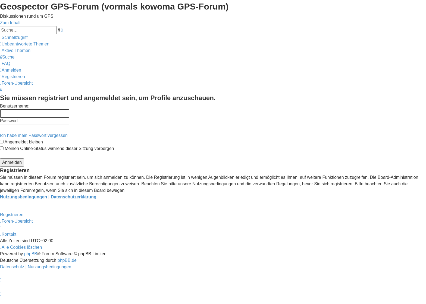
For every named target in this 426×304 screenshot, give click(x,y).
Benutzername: (15, 106)
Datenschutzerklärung (73, 197)
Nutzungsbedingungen (23, 197)
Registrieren (11, 214)
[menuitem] (24, 44)
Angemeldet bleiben (21, 142)
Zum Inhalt (10, 22)
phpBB (30, 253)
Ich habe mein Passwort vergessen (34, 135)
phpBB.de (67, 260)
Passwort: (9, 120)
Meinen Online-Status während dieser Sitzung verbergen (57, 148)
